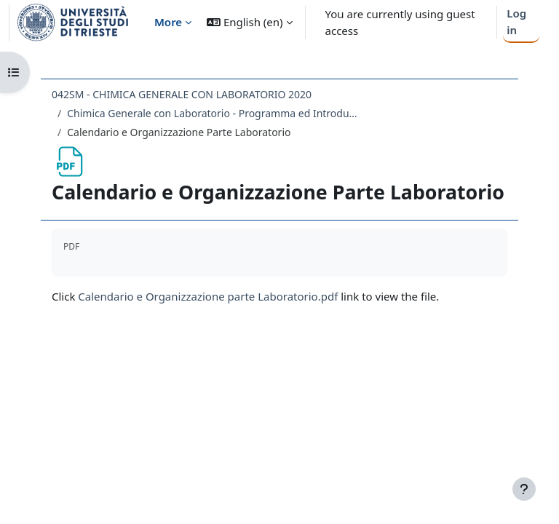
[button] (249, 22)
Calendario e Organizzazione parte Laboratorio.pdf (208, 296)
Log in (516, 21)
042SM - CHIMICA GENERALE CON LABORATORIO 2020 (182, 94)
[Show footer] (524, 489)
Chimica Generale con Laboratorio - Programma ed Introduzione (212, 113)
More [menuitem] (168, 22)
